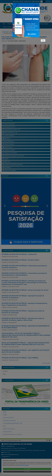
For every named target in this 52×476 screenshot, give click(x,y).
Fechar (43, 40)
